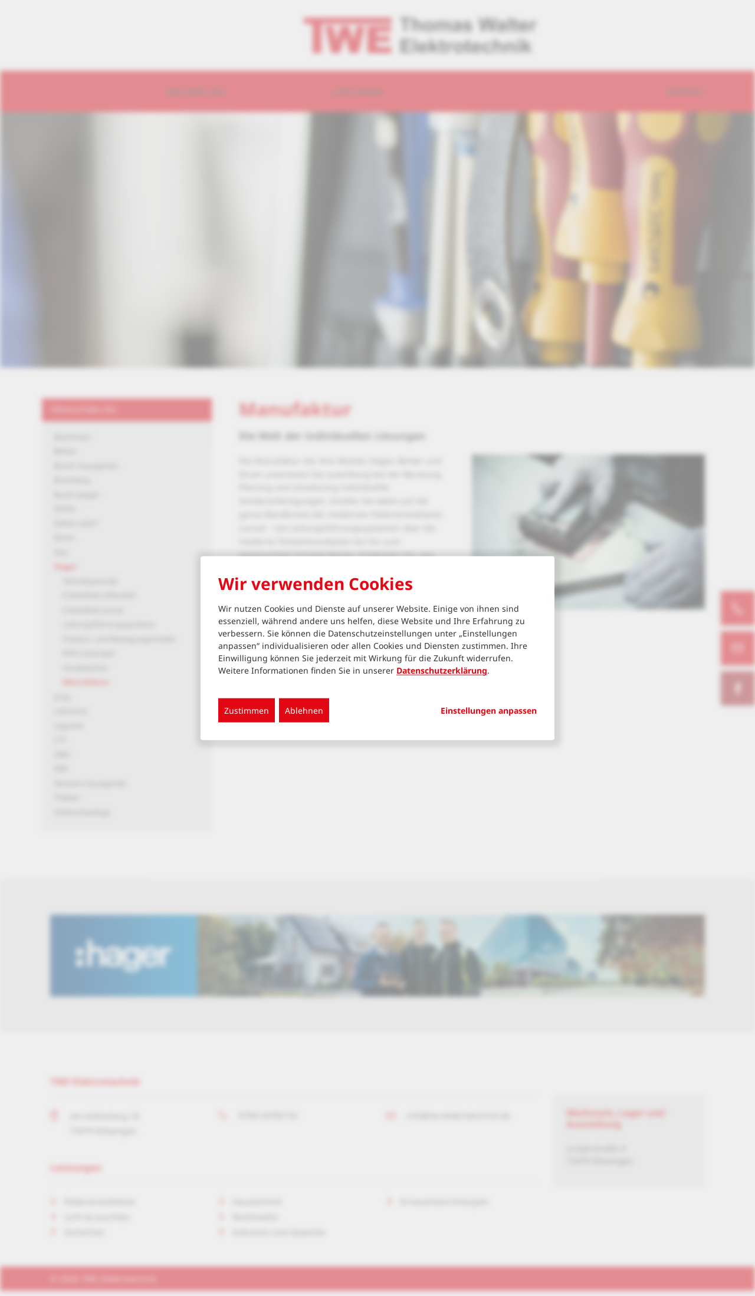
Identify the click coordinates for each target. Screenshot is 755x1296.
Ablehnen (304, 710)
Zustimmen (246, 710)
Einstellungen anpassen (489, 711)
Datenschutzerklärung (441, 670)
